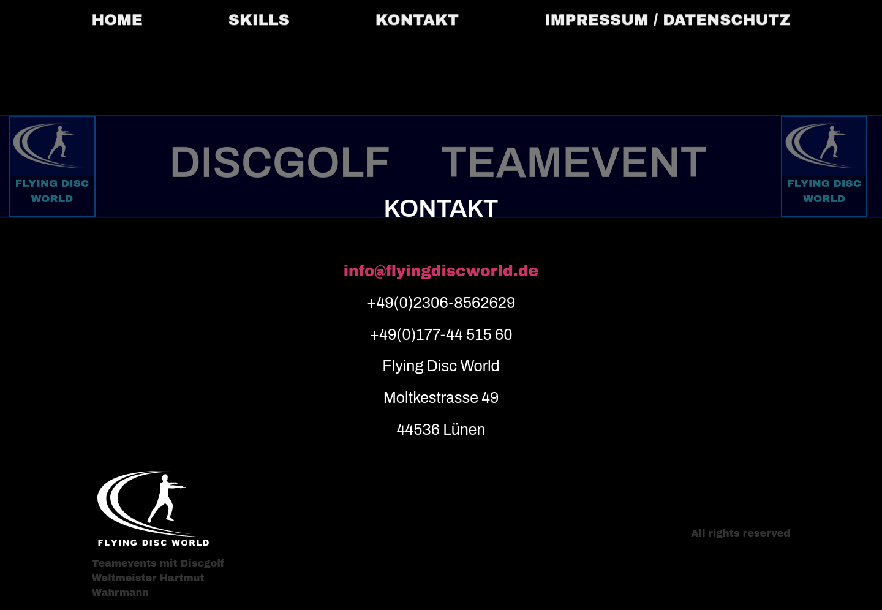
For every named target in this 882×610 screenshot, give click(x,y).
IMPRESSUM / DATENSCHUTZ (667, 17)
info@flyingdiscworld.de (441, 271)
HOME (117, 17)
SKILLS (259, 17)
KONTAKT (417, 17)
